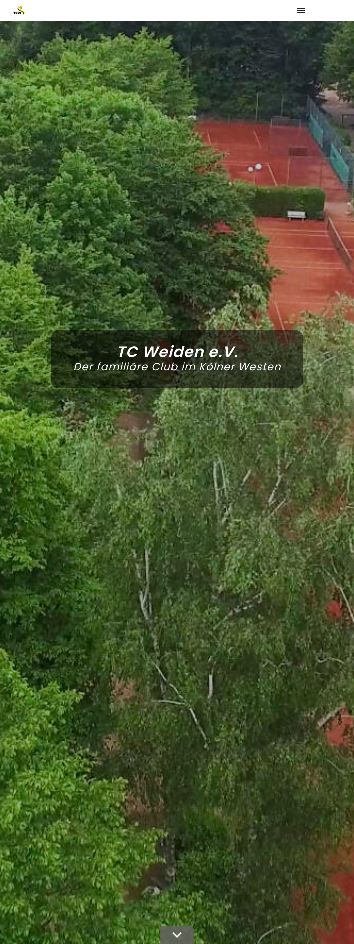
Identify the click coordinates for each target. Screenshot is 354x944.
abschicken (258, 809)
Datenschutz (330, 933)
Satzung (274, 933)
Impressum (299, 933)
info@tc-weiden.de (204, 887)
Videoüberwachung (240, 933)
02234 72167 (195, 879)
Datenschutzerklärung (268, 795)
